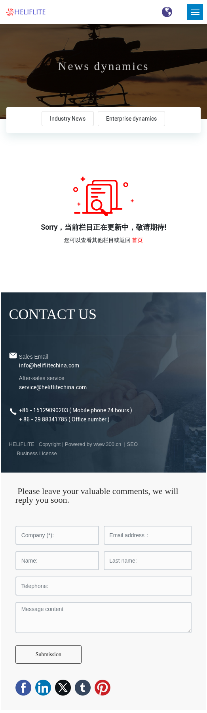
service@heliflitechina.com (53, 387)
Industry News (67, 118)
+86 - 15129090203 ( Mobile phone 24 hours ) (75, 410)
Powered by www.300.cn (94, 444)
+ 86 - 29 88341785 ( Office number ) (64, 419)
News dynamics (103, 69)
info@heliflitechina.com (49, 365)
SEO (132, 444)
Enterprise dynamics (131, 118)
